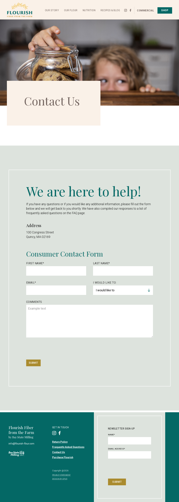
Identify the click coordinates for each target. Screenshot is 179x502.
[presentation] (52, 349)
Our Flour (71, 10)
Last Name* (101, 263)
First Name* (35, 263)
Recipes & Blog (110, 10)
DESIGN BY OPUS (59, 479)
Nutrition (89, 10)
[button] (52, 10)
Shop (164, 10)
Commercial (145, 10)
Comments (34, 302)
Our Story (52, 10)
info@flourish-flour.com (21, 443)
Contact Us (58, 452)
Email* (31, 282)
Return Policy (60, 441)
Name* (111, 435)
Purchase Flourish (62, 457)
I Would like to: (104, 282)
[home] (19, 9)
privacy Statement (61, 475)
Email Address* (116, 449)
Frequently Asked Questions (68, 447)
